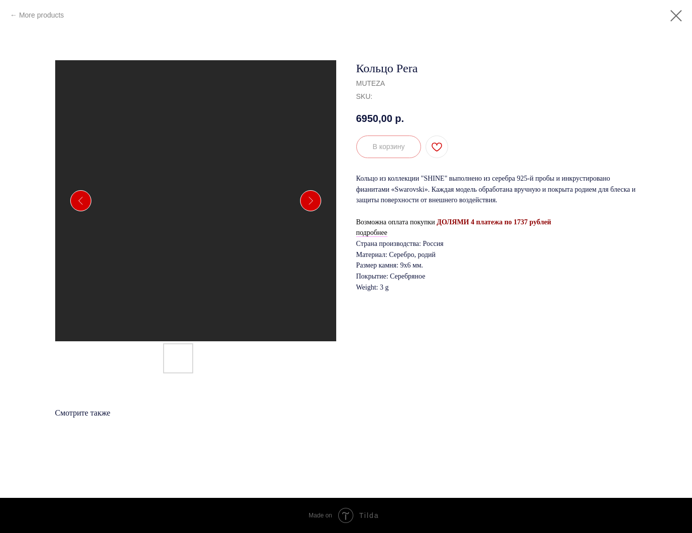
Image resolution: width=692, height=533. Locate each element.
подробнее (371, 232)
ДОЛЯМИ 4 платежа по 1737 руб (488, 222)
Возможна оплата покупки (395, 222)
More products (41, 15)
